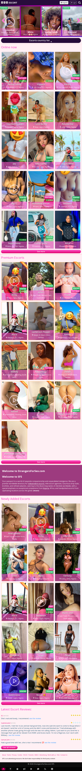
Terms (9, 755)
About (4, 755)
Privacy (14, 755)
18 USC (25, 755)
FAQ (58, 755)
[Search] (79, 2)
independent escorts (36, 483)
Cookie (20, 755)
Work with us (52, 755)
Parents (31, 755)
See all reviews (9, 747)
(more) (36, 490)
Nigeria (46, 488)
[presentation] (3, 20)
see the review (35, 718)
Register (64, 3)
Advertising (43, 755)
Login (73, 3)
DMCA (36, 755)
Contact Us (63, 755)
